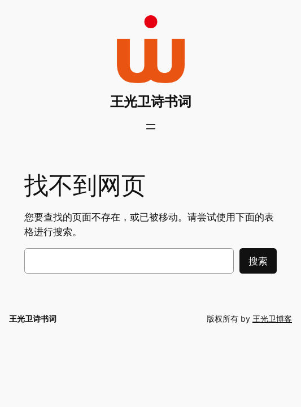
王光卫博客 (272, 318)
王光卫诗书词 (150, 101)
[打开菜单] (151, 126)
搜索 (258, 261)
